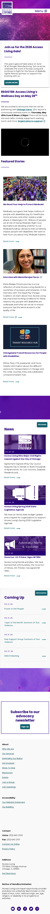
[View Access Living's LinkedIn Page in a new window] (19, 909)
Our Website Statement (13, 802)
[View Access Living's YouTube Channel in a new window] (13, 909)
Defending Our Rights (12, 758)
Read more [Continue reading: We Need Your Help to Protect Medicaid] (8, 241)
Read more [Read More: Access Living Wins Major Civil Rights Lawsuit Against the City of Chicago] (9, 477)
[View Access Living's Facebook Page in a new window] (25, 909)
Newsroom (7, 772)
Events (5, 777)
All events (41, 593)
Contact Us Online (11, 844)
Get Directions (9, 873)
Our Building (8, 807)
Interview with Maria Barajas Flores (21, 277)
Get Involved (8, 763)
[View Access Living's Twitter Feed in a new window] (31, 909)
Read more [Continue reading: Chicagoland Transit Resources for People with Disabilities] (8, 381)
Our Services (8, 753)
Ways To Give (8, 768)
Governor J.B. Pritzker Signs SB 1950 (22, 557)
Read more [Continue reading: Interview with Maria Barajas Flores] (8, 317)
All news (42, 424)
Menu (41, 11)
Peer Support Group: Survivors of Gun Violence (22, 641)
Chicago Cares (24, 109)
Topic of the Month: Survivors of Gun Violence (21, 624)
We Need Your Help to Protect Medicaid (23, 204)
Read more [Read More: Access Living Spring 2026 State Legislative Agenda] (9, 528)
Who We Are (8, 749)
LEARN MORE (11, 82)
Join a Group (8, 782)
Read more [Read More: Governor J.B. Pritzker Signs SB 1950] (9, 575)
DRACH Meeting (11, 656)
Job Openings (9, 787)
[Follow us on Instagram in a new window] (37, 909)
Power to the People (14, 608)
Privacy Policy (8, 849)
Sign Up (25, 726)
